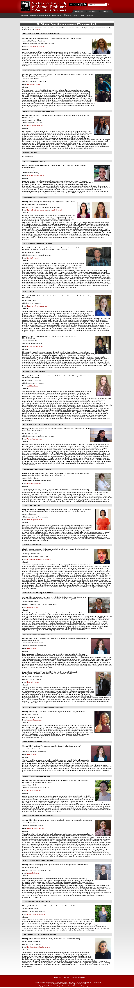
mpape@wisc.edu (33, 873)
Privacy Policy (57, 977)
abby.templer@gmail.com (35, 46)
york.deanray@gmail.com (35, 175)
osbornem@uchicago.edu (35, 828)
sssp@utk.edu (57, 984)
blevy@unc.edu (32, 607)
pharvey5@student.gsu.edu (36, 914)
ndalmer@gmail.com (34, 483)
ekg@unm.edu (32, 648)
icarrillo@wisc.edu (33, 258)
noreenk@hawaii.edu (34, 790)
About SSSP (24, 15)
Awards (74, 15)
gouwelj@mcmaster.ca (34, 720)
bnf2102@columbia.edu (35, 126)
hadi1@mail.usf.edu (33, 84)
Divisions (81, 15)
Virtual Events (56, 15)
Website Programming (78, 977)
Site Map (66, 977)
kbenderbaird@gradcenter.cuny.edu (39, 559)
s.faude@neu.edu (56, 210)
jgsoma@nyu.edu (33, 682)
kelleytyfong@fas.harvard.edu (37, 210)
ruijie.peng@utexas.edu (35, 520)
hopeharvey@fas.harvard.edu (37, 306)
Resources (89, 15)
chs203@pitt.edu (32, 386)
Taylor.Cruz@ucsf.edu (34, 439)
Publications (67, 15)
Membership (34, 15)
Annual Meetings (44, 15)
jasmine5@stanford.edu (35, 346)
